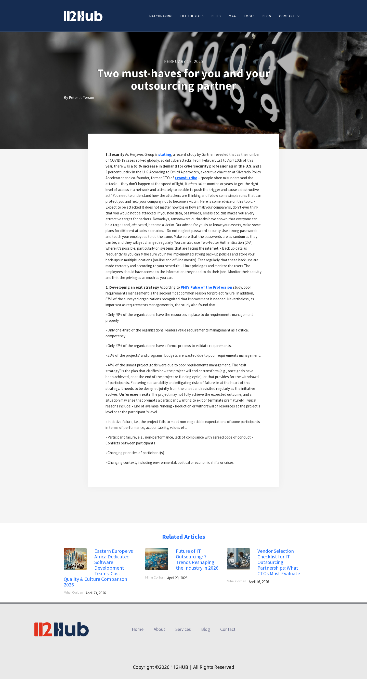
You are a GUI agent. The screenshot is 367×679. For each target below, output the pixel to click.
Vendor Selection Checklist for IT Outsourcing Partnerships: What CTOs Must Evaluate (278, 562)
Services (183, 629)
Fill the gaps (192, 16)
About (159, 629)
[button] (289, 16)
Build (216, 16)
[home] (83, 15)
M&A (232, 16)
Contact (227, 629)
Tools (249, 16)
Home (137, 629)
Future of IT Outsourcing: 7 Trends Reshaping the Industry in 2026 (197, 559)
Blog (267, 16)
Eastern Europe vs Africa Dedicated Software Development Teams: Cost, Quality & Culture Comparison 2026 (98, 567)
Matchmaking (161, 16)
